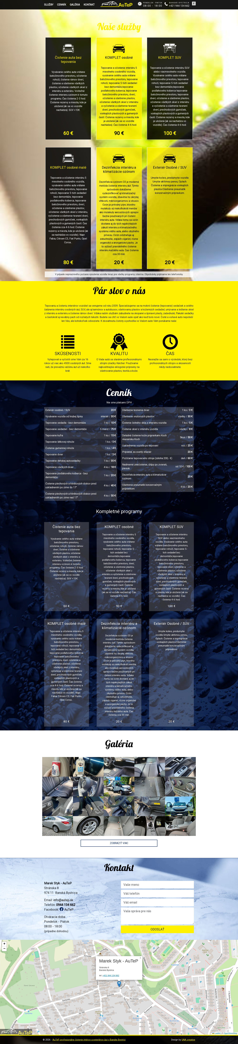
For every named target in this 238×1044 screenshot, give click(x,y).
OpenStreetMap (230, 1033)
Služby (48, 4)
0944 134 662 (65, 905)
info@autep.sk (63, 900)
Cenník (61, 4)
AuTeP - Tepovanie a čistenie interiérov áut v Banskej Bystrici (116, 4)
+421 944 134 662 (110, 975)
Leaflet (216, 1033)
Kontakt (89, 4)
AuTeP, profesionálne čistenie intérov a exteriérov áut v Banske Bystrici (89, 1039)
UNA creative (188, 1039)
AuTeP (66, 909)
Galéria (75, 4)
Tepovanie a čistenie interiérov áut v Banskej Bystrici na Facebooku (194, 3)
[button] (119, 984)
